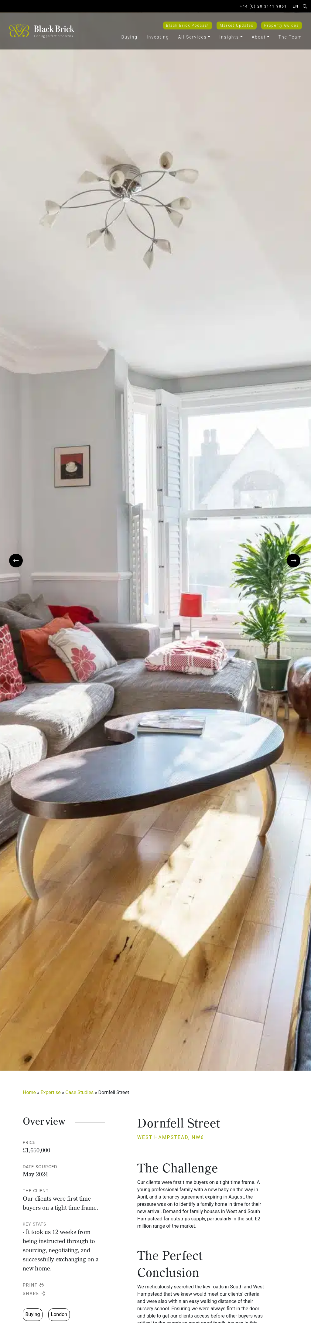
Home (29, 1092)
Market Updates (236, 25)
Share (34, 1293)
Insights (229, 37)
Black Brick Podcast (187, 25)
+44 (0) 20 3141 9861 (263, 6)
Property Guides (281, 25)
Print (33, 1285)
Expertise (51, 1092)
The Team (290, 37)
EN (296, 6)
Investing (158, 37)
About (259, 37)
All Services (192, 37)
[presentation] (16, 560)
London (59, 1314)
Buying (129, 37)
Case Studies (79, 1092)
